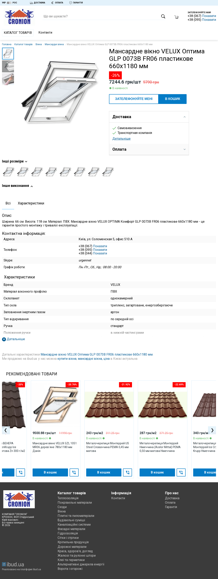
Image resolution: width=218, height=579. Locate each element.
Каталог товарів (18, 33)
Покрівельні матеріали (75, 502)
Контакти (45, 32)
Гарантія (171, 507)
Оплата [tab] (149, 149)
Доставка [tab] (149, 116)
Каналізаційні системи (74, 524)
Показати (209, 16)
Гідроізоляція (68, 533)
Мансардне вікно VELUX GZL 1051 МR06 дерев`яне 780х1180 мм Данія (55, 447)
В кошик (172, 99)
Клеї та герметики (71, 560)
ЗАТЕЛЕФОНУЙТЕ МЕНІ (133, 99)
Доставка (172, 498)
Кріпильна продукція (73, 542)
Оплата (170, 502)
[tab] (8, 203)
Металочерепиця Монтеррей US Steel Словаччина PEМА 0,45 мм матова (107, 447)
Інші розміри (15, 161)
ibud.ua (37, 569)
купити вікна (66, 359)
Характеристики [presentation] (31, 203)
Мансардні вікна (54, 44)
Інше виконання (17, 186)
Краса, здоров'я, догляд (75, 551)
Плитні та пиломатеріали (76, 516)
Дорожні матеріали (72, 547)
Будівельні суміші (71, 520)
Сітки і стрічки (68, 538)
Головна (6, 44)
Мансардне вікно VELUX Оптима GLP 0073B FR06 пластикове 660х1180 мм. (97, 354)
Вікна (39, 44)
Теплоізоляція (68, 498)
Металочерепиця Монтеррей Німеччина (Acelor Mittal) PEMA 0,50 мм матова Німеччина (160, 447)
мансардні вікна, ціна (94, 359)
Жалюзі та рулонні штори (77, 555)
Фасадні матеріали (71, 529)
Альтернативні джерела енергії (81, 564)
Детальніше (121, 139)
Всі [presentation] (8, 203)
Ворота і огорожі (70, 569)
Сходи (62, 507)
